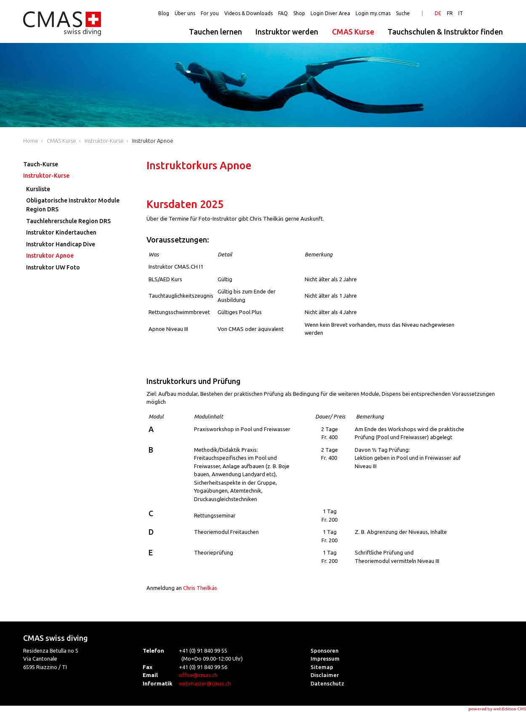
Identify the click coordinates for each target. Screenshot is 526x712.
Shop (299, 13)
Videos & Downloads (248, 13)
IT (460, 13)
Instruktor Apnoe (152, 141)
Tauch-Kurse (40, 164)
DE (438, 13)
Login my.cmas (373, 13)
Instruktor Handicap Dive (60, 244)
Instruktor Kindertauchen (61, 232)
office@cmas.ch (198, 675)
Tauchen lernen (215, 31)
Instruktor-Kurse (104, 141)
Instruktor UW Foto (53, 267)
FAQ (283, 13)
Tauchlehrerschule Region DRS (68, 221)
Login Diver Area (330, 13)
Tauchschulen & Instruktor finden (445, 31)
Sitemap (322, 667)
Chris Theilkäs (200, 588)
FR (450, 13)
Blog (163, 13)
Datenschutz (327, 683)
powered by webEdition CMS (497, 709)
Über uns (185, 13)
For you (210, 13)
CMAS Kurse (353, 31)
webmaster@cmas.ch (205, 683)
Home (30, 141)
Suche (403, 13)
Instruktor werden (286, 31)
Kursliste (38, 189)
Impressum (325, 658)
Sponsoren (325, 650)
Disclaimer (325, 675)
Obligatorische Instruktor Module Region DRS (73, 205)
